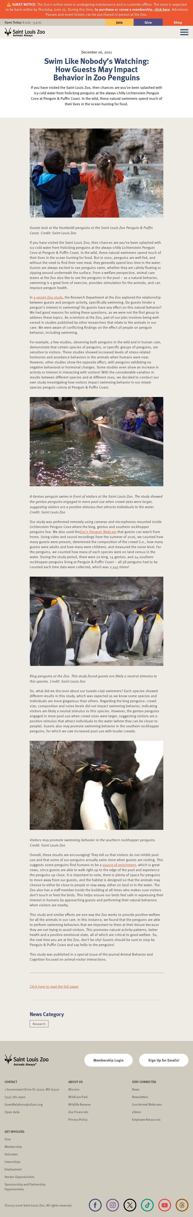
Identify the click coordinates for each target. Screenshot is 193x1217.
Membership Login (108, 1060)
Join (119, 22)
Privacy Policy (77, 1119)
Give (148, 22)
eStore (136, 1111)
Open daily (12, 1111)
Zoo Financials (78, 1111)
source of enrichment (119, 864)
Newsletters (140, 1096)
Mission (73, 1089)
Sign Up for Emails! (163, 1060)
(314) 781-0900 (15, 1096)
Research (39, 1023)
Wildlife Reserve (79, 1104)
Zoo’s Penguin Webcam (98, 531)
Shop (178, 22)
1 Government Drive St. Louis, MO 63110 (32, 1089)
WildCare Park (78, 1096)
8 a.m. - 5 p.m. (23, 22)
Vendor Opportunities (19, 1176)
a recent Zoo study (48, 297)
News (136, 1089)
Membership (13, 1146)
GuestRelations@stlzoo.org (23, 1104)
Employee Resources (146, 1119)
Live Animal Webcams (147, 1104)
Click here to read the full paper (54, 986)
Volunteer (11, 1154)
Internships (13, 1161)
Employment (13, 1169)
